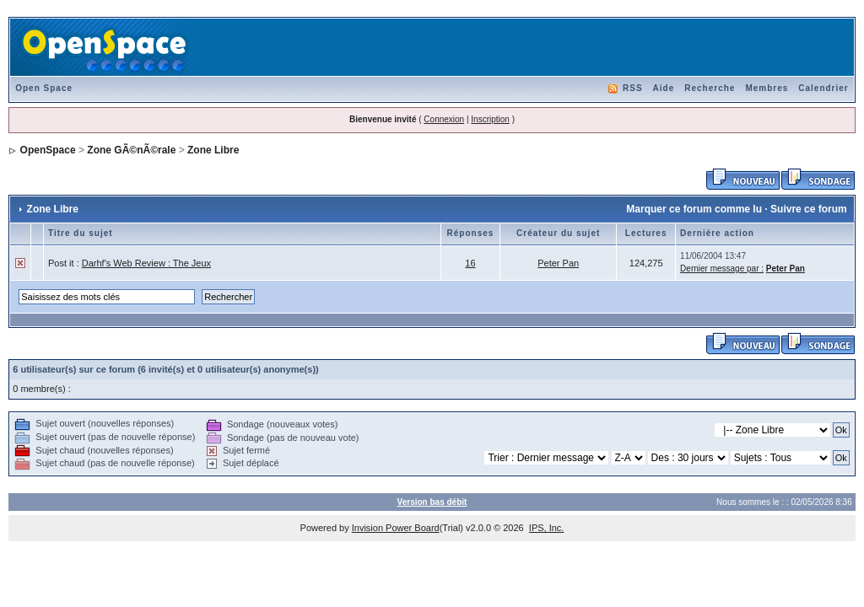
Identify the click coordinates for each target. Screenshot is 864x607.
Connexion (444, 119)
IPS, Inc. (546, 528)
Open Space (44, 88)
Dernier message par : (722, 268)
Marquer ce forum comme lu (694, 209)
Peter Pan (558, 263)
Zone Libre (213, 150)
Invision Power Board (396, 528)
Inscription (490, 119)
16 (470, 263)
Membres (766, 88)
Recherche (709, 88)
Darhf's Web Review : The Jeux (146, 263)
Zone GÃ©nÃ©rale (131, 150)
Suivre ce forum (808, 209)
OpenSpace (48, 150)
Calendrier (823, 88)
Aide (664, 88)
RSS (633, 88)
